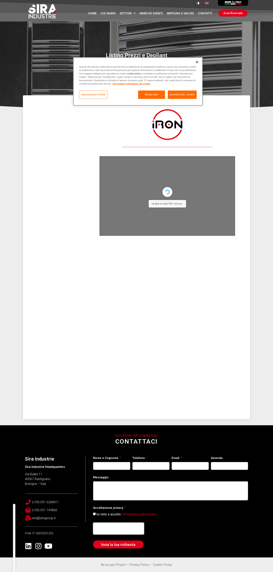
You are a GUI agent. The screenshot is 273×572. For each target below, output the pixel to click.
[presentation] (118, 529)
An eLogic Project (113, 565)
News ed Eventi (151, 13)
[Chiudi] (197, 62)
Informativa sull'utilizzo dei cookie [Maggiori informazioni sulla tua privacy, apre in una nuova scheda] (131, 83)
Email (176, 458)
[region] (138, 81)
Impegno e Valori (180, 13)
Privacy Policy (139, 565)
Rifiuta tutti (151, 94)
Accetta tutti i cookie (182, 94)
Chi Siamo (108, 13)
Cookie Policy (162, 565)
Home (92, 13)
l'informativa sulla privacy (139, 514)
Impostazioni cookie (93, 94)
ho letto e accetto (126, 514)
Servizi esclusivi (53, 558)
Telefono (139, 458)
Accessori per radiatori (59, 542)
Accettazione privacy (108, 508)
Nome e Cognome (106, 458)
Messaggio (101, 477)
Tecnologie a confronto (60, 550)
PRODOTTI (50, 535)
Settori (128, 13)
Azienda (217, 458)
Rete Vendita (50, 566)
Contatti (205, 13)
